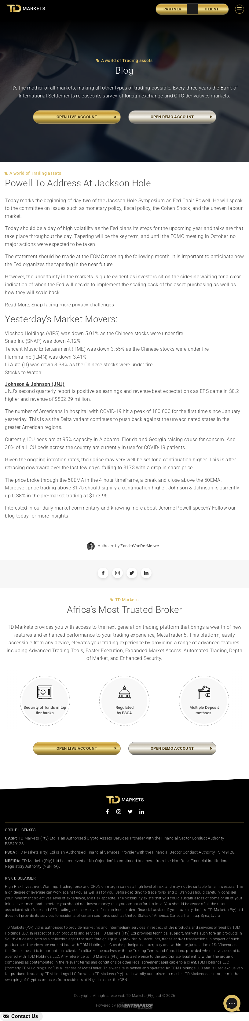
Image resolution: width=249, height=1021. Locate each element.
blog (10, 517)
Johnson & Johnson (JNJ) (34, 385)
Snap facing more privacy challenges (72, 306)
